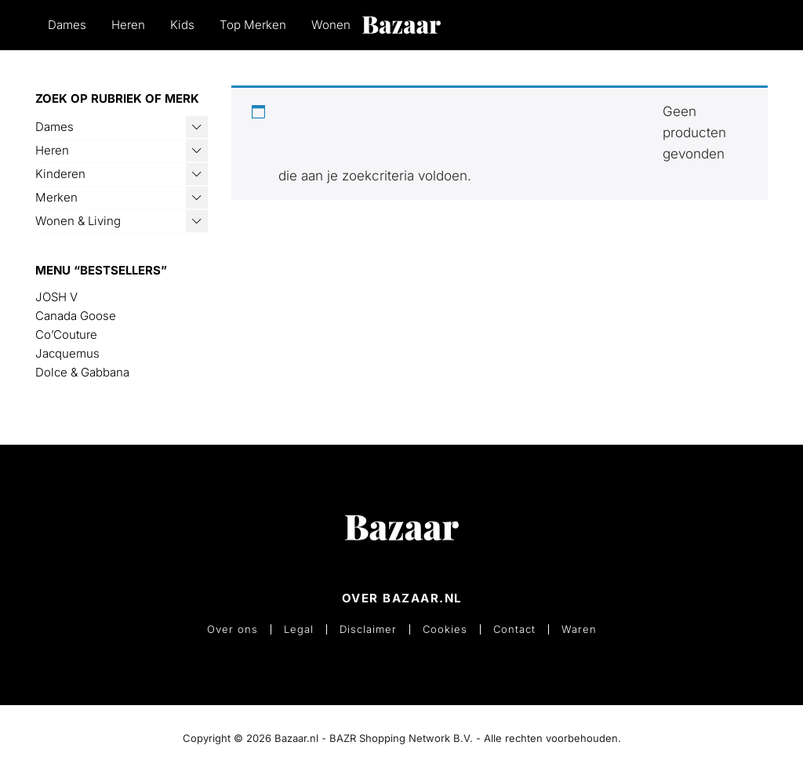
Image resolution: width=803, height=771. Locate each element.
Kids (182, 24)
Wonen (331, 24)
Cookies (445, 629)
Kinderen (60, 173)
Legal (299, 629)
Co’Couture (66, 334)
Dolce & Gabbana (82, 372)
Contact (514, 629)
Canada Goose (75, 315)
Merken (56, 197)
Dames (67, 24)
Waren (579, 629)
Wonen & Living (78, 220)
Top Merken (253, 24)
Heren (128, 24)
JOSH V (56, 296)
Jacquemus (67, 353)
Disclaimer (368, 629)
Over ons (232, 629)
